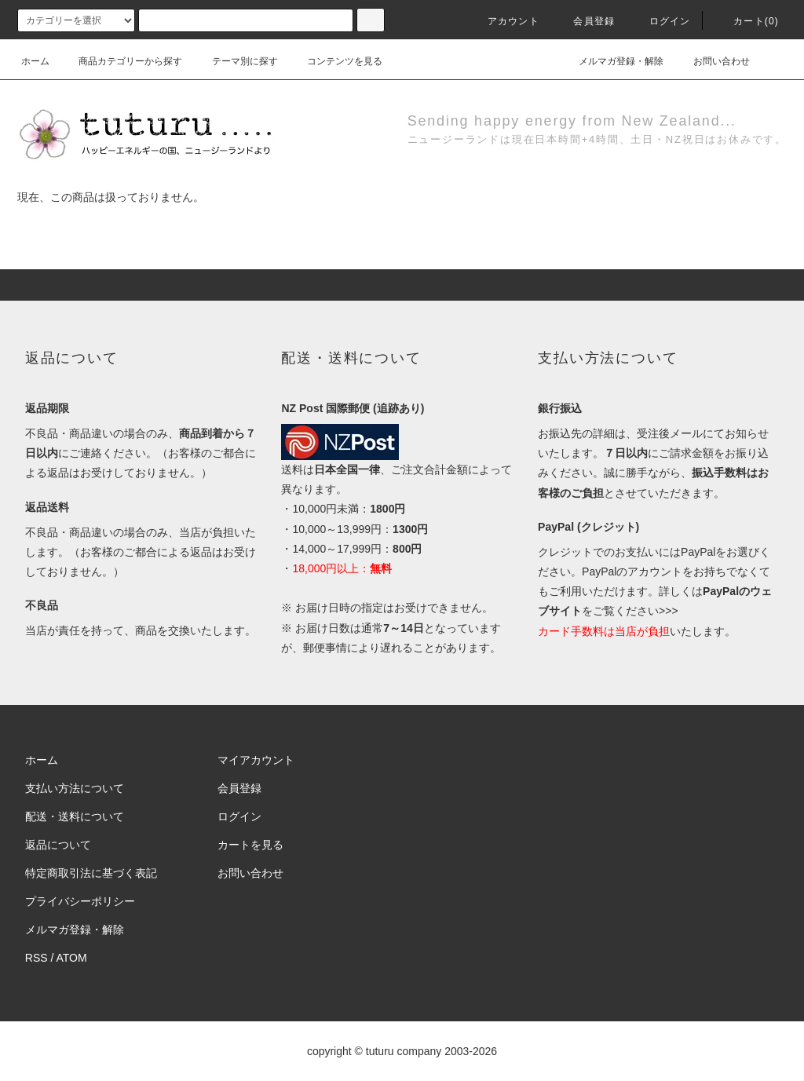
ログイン (660, 21)
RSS (36, 957)
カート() (746, 21)
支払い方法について (74, 788)
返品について (58, 844)
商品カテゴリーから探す (121, 61)
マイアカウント (255, 760)
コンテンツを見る (335, 61)
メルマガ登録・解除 (611, 61)
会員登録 (584, 21)
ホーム (35, 61)
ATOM (72, 957)
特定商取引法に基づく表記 (91, 873)
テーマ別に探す (235, 61)
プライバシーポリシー (80, 901)
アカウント (504, 21)
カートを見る (250, 844)
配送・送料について (74, 816)
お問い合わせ (712, 61)
